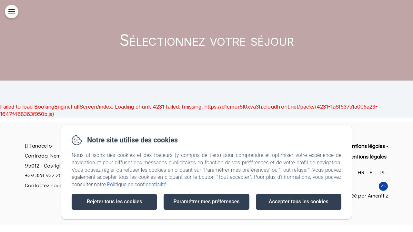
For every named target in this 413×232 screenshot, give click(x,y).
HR (361, 172)
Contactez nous (43, 185)
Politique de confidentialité (136, 184)
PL (383, 172)
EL (372, 172)
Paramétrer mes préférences (206, 201)
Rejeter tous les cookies (114, 201)
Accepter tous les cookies (298, 201)
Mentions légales (365, 146)
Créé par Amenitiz (367, 195)
